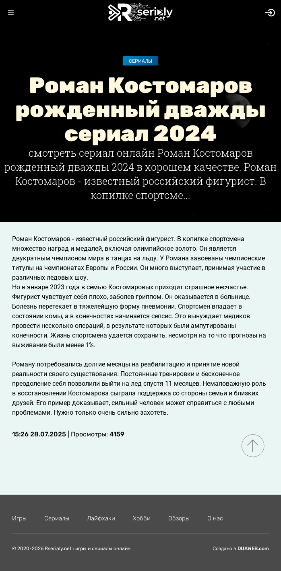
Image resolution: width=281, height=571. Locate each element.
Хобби (142, 518)
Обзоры (179, 518)
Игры (19, 518)
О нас (215, 518)
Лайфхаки (101, 518)
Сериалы (140, 61)
